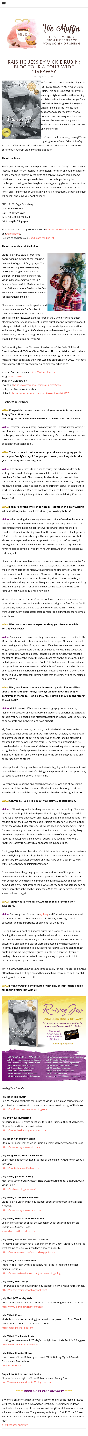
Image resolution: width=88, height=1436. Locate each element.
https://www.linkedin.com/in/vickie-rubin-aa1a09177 (40, 393)
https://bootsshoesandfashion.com (21, 1168)
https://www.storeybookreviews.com (21, 1210)
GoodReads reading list (41, 238)
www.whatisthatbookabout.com (19, 1231)
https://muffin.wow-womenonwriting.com (24, 1109)
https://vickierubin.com (43, 372)
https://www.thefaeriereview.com (20, 1344)
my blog (43, 914)
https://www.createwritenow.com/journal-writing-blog (31, 1273)
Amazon (50, 229)
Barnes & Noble (65, 229)
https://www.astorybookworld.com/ (21, 1147)
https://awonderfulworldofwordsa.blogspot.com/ (28, 1252)
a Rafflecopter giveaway (15, 1425)
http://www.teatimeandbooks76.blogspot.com (26, 1382)
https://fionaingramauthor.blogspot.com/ (24, 1290)
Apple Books (13, 233)
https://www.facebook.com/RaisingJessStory (37, 385)
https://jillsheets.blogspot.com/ (19, 1189)
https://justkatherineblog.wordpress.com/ (24, 1130)
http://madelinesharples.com (17, 1327)
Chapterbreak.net (11, 1365)
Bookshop (80, 229)
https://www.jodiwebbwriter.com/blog (22, 1306)
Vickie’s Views (15, 376)
